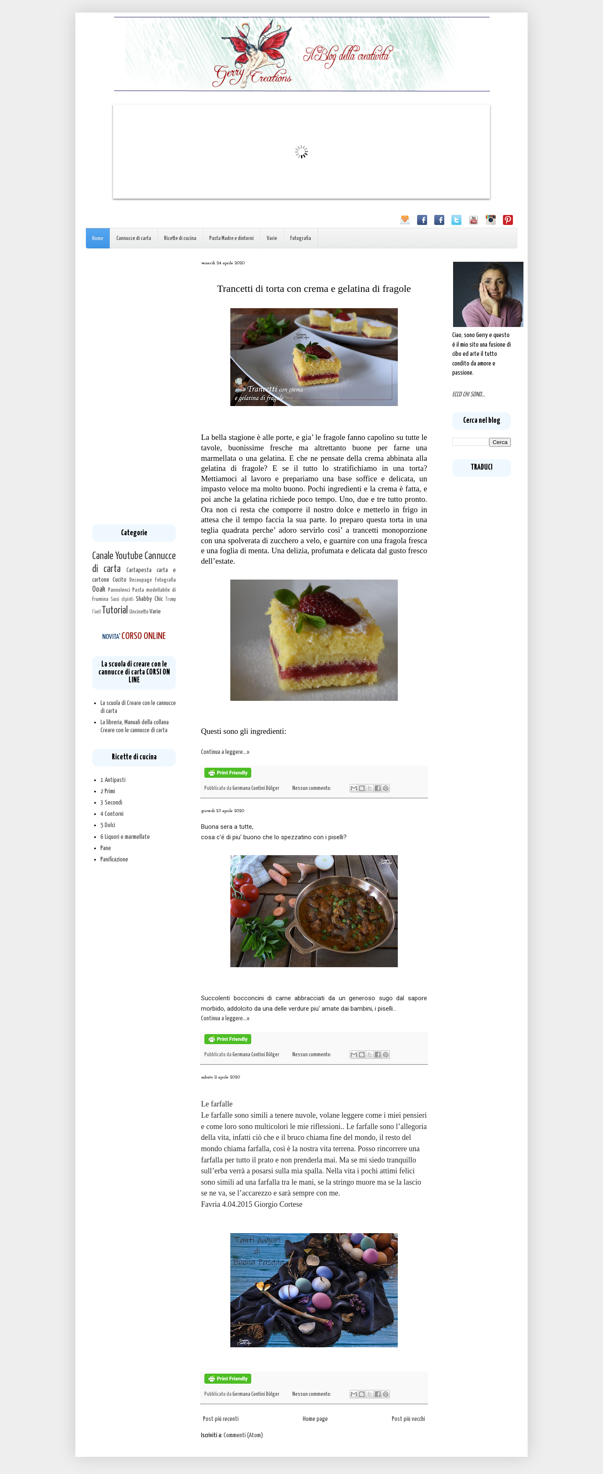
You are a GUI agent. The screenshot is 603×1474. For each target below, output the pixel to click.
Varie (272, 238)
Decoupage (140, 580)
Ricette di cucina (180, 238)
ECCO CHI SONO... (468, 394)
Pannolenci (119, 590)
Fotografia (300, 238)
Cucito (119, 580)
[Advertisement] (134, 386)
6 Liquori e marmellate (125, 837)
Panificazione (114, 859)
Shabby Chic (149, 599)
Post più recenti (221, 1419)
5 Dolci (107, 825)
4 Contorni (112, 814)
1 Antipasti (113, 780)
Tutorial (115, 610)
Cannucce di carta (133, 238)
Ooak (99, 589)
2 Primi (107, 791)
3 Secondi (111, 803)
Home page (315, 1419)
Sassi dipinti (122, 599)
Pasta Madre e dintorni (231, 238)
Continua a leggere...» (225, 752)
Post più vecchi (408, 1419)
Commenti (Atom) (243, 1435)
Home (97, 238)
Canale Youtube (117, 556)
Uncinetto (139, 612)
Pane (105, 848)
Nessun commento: (312, 788)
